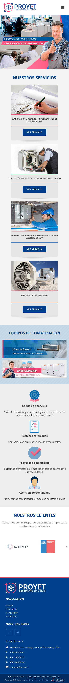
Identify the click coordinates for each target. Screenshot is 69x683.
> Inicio (9, 605)
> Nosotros (11, 608)
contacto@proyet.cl (19, 667)
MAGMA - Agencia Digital (37, 680)
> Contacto (11, 616)
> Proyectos (12, 612)
